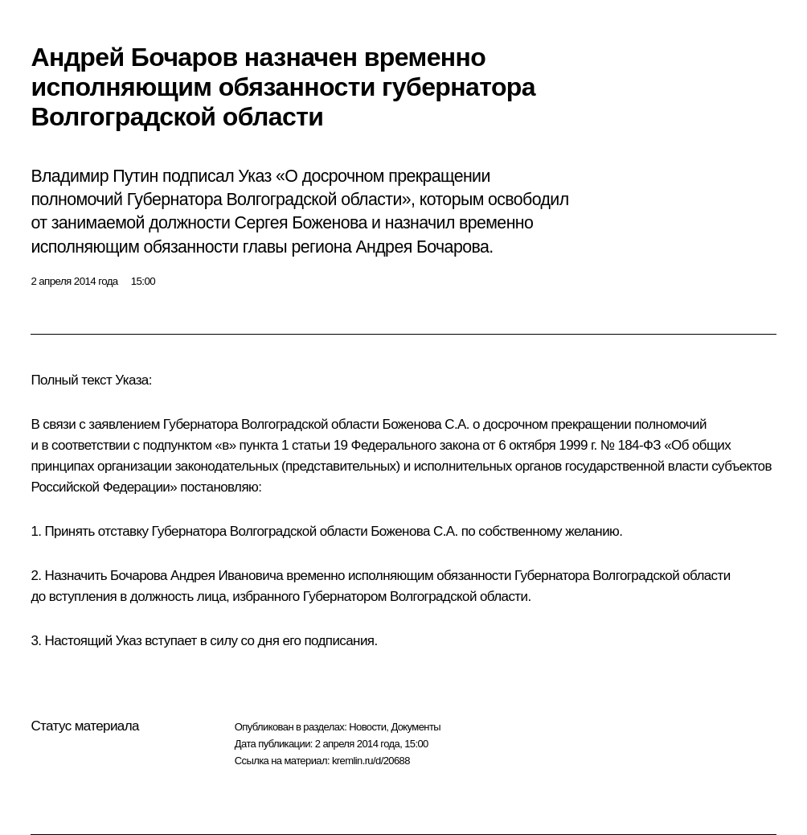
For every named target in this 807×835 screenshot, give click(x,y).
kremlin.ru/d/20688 (371, 761)
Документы (415, 727)
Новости (367, 727)
